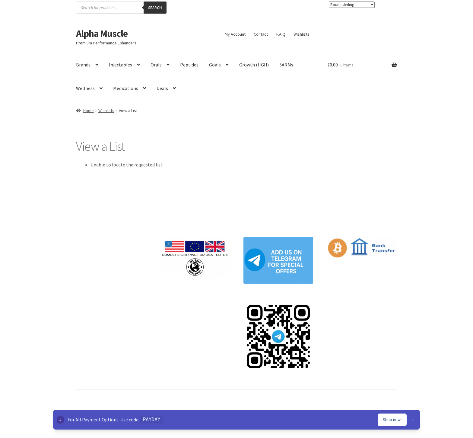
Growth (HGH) (254, 65)
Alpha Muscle (102, 33)
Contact (261, 34)
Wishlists (302, 34)
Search (155, 7)
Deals (162, 88)
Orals (156, 65)
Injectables (120, 65)
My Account (235, 34)
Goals (215, 65)
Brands (83, 65)
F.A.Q (280, 34)
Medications (125, 88)
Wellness (85, 88)
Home (88, 110)
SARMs (286, 65)
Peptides (189, 65)
